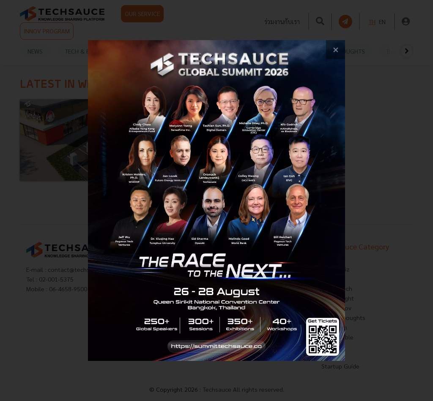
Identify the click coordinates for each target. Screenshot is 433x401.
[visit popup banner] (216, 200)
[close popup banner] (335, 49)
